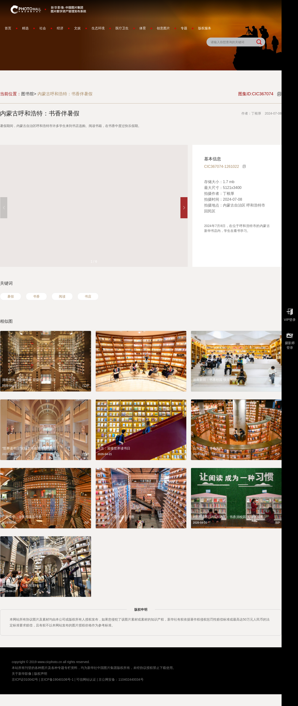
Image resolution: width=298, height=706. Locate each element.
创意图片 (163, 28)
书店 (88, 296)
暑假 (10, 296)
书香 (36, 296)
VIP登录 (290, 314)
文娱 (77, 28)
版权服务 (204, 28)
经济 (60, 28)
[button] (183, 207)
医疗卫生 (122, 28)
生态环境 (98, 28)
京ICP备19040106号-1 (57, 679)
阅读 (62, 296)
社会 (42, 28)
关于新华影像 (21, 673)
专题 (184, 28)
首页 (8, 28)
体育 (142, 28)
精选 (25, 28)
